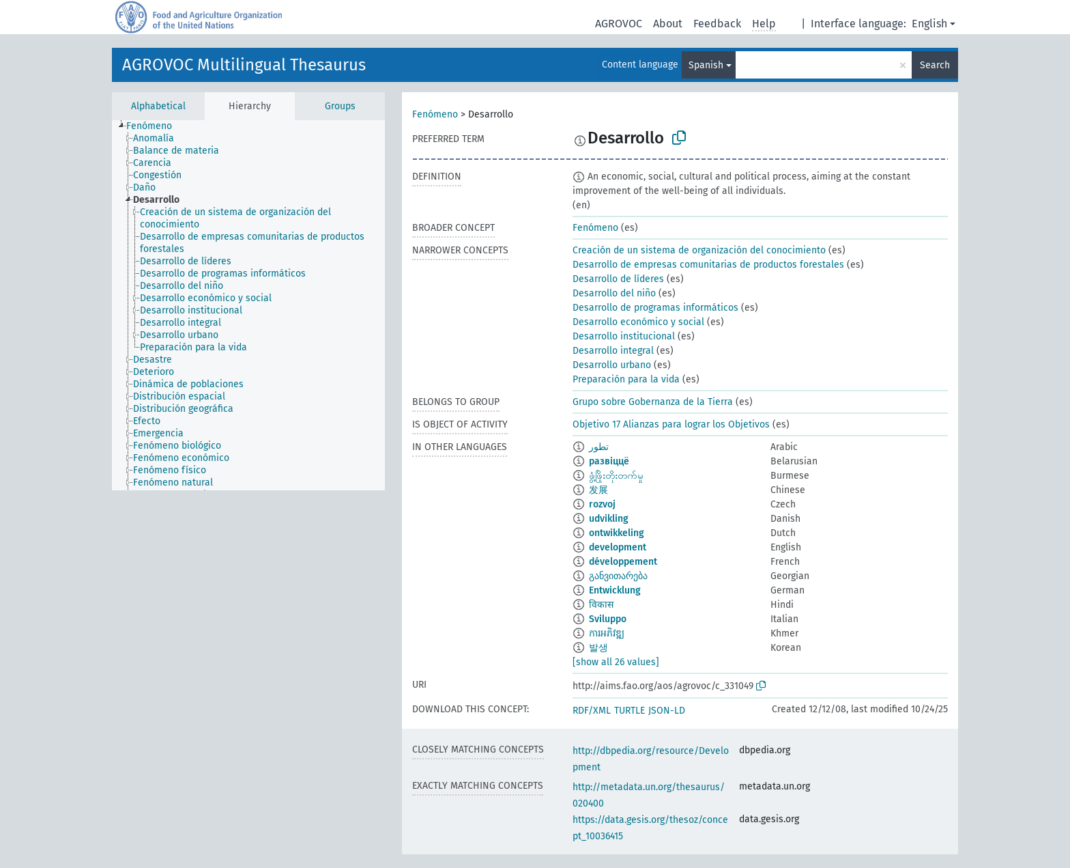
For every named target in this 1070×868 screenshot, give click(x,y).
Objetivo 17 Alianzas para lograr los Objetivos (671, 424)
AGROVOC (618, 23)
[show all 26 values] (616, 662)
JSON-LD (666, 710)
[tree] (248, 305)
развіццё (609, 461)
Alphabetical (158, 106)
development (617, 547)
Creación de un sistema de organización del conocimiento (699, 250)
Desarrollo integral (613, 350)
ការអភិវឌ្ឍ (606, 633)
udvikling (608, 518)
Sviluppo (607, 619)
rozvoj (602, 504)
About (667, 23)
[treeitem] (155, 126)
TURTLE (629, 710)
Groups (340, 106)
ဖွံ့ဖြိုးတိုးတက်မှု (616, 475)
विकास (601, 605)
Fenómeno (435, 114)
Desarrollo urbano (612, 365)
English (929, 23)
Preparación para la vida (626, 379)
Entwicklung (615, 590)
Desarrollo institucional (624, 336)
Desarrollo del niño (614, 293)
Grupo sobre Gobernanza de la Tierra (653, 402)
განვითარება (618, 576)
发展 (598, 490)
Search (935, 65)
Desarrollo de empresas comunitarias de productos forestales (708, 264)
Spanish (706, 65)
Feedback (717, 23)
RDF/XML (592, 710)
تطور (599, 447)
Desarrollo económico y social (638, 322)
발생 (598, 648)
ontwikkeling (616, 533)
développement (623, 562)
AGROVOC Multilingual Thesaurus (244, 64)
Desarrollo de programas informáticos (655, 307)
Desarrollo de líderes (618, 279)
